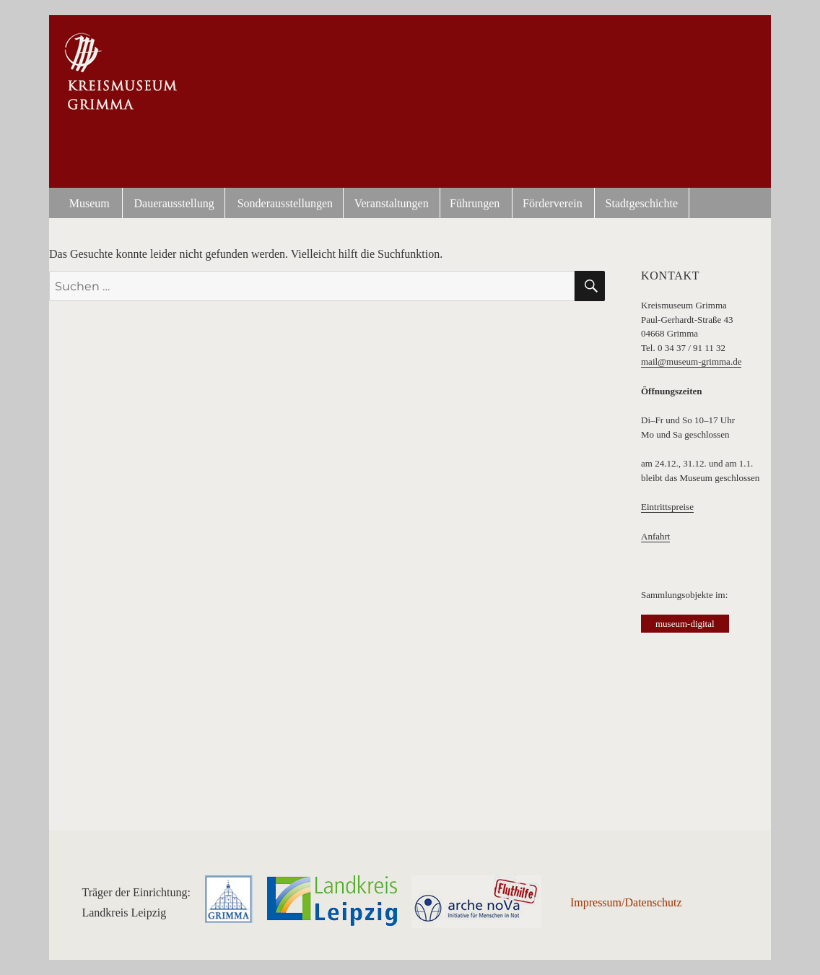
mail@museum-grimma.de (691, 361)
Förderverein (553, 203)
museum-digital (685, 623)
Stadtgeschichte (642, 203)
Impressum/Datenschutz (626, 902)
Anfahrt (655, 536)
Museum (89, 203)
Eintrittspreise (667, 506)
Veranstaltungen (391, 203)
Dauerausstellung (174, 203)
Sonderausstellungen (285, 203)
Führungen (475, 203)
